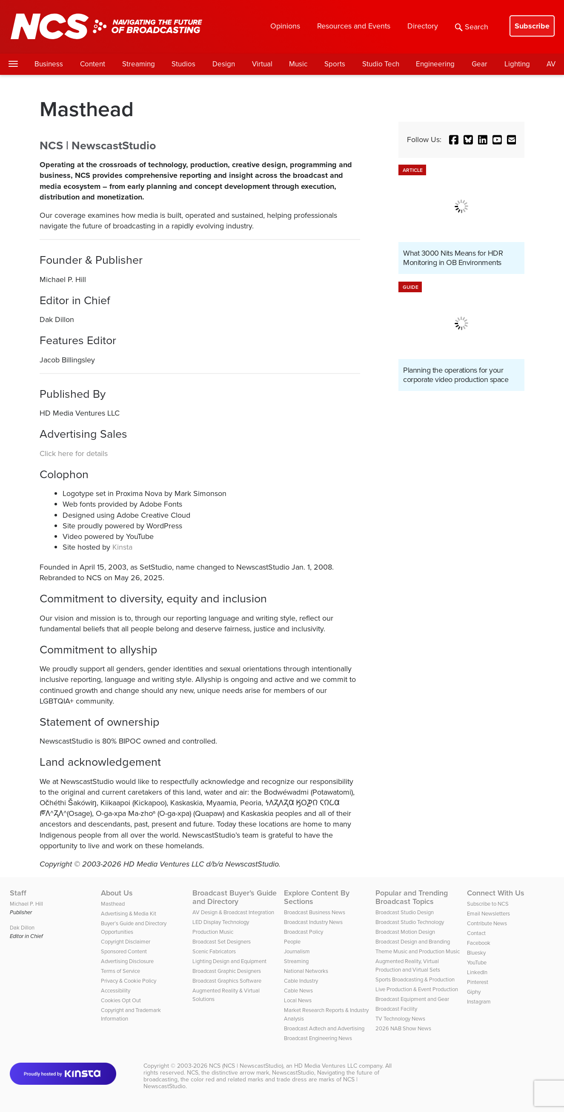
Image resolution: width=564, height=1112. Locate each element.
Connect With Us (495, 893)
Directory (422, 25)
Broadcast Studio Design (404, 912)
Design (223, 64)
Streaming (138, 64)
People (292, 942)
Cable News (298, 991)
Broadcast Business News (314, 912)
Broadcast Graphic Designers (226, 971)
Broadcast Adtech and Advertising (324, 1028)
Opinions (285, 25)
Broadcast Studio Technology (409, 922)
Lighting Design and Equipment (229, 961)
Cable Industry (301, 981)
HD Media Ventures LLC (325, 1065)
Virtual (262, 64)
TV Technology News (400, 1019)
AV (551, 64)
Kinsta (122, 547)
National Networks (306, 971)
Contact (476, 933)
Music (298, 64)
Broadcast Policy (303, 932)
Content (92, 64)
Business (48, 64)
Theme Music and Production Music (417, 951)
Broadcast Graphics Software (226, 981)
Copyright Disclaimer (125, 942)
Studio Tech (380, 64)
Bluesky (476, 953)
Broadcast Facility (396, 1009)
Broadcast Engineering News (318, 1038)
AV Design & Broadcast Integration (233, 912)
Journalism (297, 951)
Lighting (517, 64)
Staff (18, 893)
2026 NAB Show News (403, 1028)
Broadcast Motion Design (405, 932)
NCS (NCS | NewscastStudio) (246, 1065)
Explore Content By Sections (316, 897)
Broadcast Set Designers (221, 942)
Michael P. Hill (26, 904)
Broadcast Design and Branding (412, 942)
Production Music (212, 932)
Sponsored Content (124, 951)
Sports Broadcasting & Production (415, 979)
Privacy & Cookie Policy (128, 981)
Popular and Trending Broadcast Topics (411, 897)
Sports (334, 64)
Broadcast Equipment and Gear (412, 999)
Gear (479, 64)
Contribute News (487, 923)
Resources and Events (353, 25)
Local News (298, 1000)
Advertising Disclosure (127, 961)
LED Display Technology (220, 922)
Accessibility (115, 991)
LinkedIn (477, 972)
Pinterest (477, 982)
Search (471, 26)
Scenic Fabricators (214, 951)
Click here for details (74, 453)
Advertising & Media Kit (128, 914)
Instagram (479, 1002)
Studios (183, 64)
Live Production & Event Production (416, 989)
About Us (117, 893)
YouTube (477, 962)
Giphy (474, 992)
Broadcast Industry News (313, 922)
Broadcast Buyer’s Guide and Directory (234, 897)
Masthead (113, 904)
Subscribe (532, 25)
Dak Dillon (22, 928)
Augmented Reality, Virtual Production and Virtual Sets (407, 965)
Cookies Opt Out (121, 1000)
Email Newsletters (488, 914)
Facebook (478, 943)
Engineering (435, 64)
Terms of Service (120, 971)
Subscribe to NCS (488, 904)
